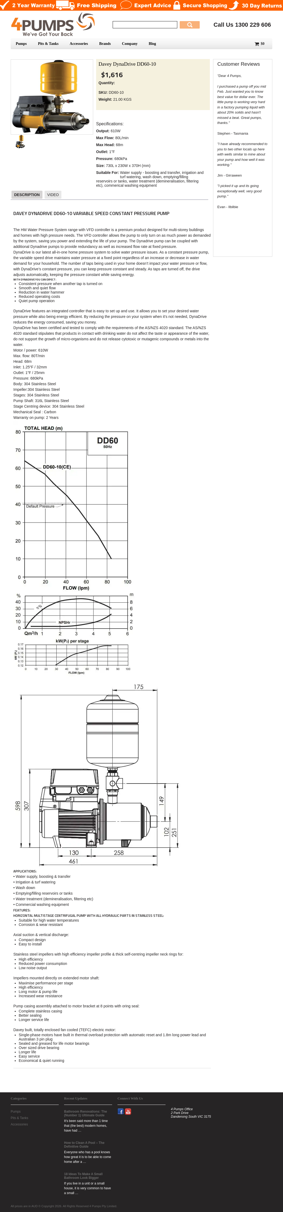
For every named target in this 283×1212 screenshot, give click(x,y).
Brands (105, 44)
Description (27, 195)
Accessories (79, 44)
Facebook (122, 1108)
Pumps (21, 44)
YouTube (130, 1108)
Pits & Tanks (48, 44)
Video (53, 195)
